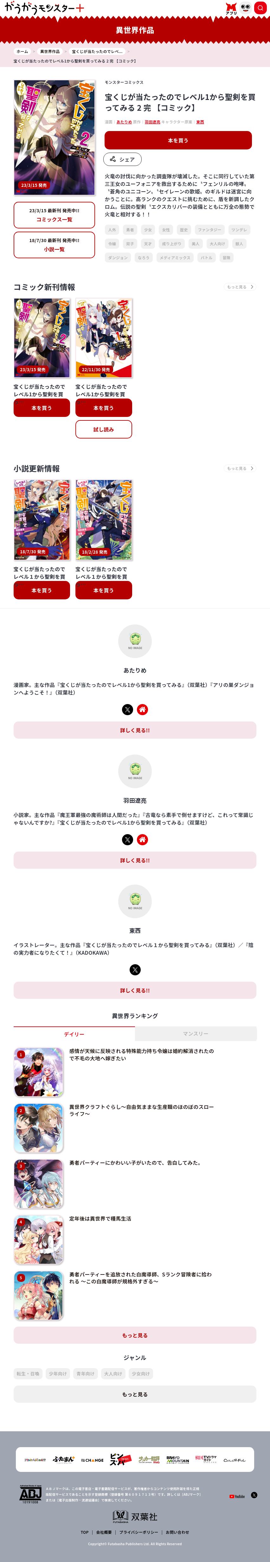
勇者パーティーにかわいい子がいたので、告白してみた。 (136, 1162)
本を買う (178, 140)
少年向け (58, 1373)
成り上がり (172, 243)
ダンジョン (118, 257)
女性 (166, 229)
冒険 (227, 257)
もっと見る (135, 1335)
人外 (112, 229)
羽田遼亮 (152, 121)
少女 (148, 229)
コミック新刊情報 (44, 287)
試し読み (103, 429)
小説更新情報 (37, 468)
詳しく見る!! (135, 730)
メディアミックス (175, 257)
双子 (130, 243)
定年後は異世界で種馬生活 (100, 1218)
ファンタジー (210, 229)
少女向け (141, 1373)
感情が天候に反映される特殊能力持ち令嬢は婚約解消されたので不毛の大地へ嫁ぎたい (141, 1054)
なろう (144, 257)
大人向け (217, 243)
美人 (196, 243)
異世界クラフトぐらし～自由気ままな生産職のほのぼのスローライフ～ (141, 1110)
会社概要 (104, 1532)
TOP (85, 1532)
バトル (206, 257)
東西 (200, 121)
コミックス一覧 (54, 215)
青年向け (85, 1373)
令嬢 (112, 243)
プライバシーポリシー (138, 1532)
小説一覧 (54, 245)
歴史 (184, 229)
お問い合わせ (177, 1532)
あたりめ (124, 121)
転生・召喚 (28, 1373)
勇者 (130, 229)
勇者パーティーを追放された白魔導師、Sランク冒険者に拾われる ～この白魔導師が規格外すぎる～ (140, 1277)
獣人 (239, 243)
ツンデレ (239, 229)
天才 (148, 243)
